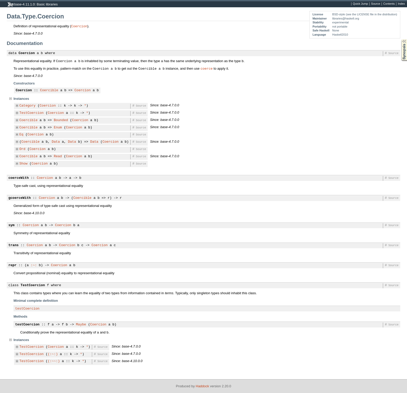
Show (23, 163)
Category (27, 105)
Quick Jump (360, 3)
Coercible (49, 90)
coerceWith (19, 178)
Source (375, 3)
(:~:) (53, 354)
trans (14, 245)
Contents (389, 3)
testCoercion (27, 308)
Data (56, 142)
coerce (206, 68)
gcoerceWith (20, 198)
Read (58, 156)
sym (12, 225)
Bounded (61, 120)
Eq (21, 134)
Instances (21, 99)
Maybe (81, 324)
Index (401, 3)
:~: (34, 265)
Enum (58, 127)
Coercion (79, 26)
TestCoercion (31, 113)
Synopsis (400, 39)
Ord (22, 149)
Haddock (202, 386)
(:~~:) (54, 361)
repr (13, 265)
